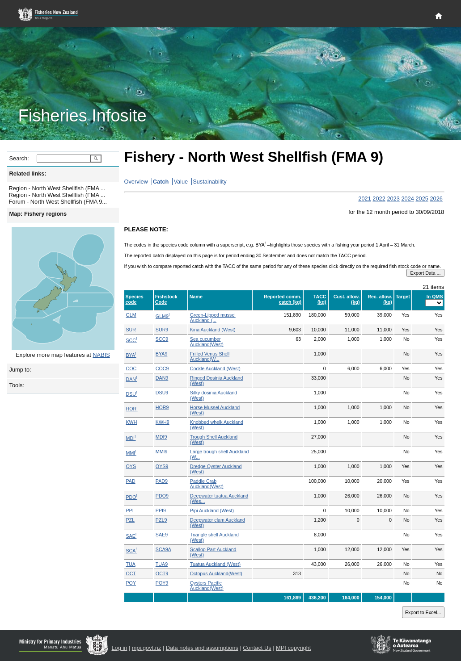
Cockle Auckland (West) (215, 368)
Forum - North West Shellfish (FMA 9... (58, 201)
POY (131, 583)
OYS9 (162, 466)
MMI (131, 453)
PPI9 (161, 510)
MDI (131, 438)
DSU (131, 394)
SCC (131, 340)
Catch (161, 181)
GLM (131, 315)
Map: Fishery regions (38, 213)
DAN (131, 379)
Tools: (16, 385)
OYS (131, 466)
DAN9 (162, 378)
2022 (378, 198)
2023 (393, 198)
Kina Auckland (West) (213, 329)
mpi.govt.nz (146, 647)
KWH (131, 422)
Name (196, 296)
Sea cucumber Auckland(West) (207, 341)
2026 (436, 198)
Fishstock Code (166, 299)
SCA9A (163, 549)
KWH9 (162, 422)
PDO (132, 497)
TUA (130, 564)
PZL (130, 520)
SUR (131, 329)
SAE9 (162, 534)
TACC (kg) (319, 299)
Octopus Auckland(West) (216, 573)
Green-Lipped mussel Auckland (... (213, 317)
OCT (131, 573)
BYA (131, 355)
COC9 (162, 368)
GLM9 (163, 316)
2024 (407, 198)
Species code (135, 299)
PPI (130, 510)
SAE (131, 536)
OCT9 (162, 573)
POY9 (162, 583)
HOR (132, 408)
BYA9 (161, 353)
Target (403, 296)
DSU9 (162, 392)
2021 (364, 198)
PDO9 (162, 495)
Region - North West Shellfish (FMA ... (57, 188)
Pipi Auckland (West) (212, 510)
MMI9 (162, 451)
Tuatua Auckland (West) (215, 564)
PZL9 (161, 520)
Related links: (28, 173)
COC (131, 368)
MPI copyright (293, 647)
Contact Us (257, 647)
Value (180, 181)
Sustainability (209, 181)
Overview (136, 181)
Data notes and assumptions (202, 647)
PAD (130, 481)
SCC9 (162, 339)
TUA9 (162, 564)
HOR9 (162, 407)
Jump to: (20, 369)
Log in (119, 647)
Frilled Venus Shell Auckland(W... (209, 356)
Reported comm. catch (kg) (282, 299)
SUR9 (162, 329)
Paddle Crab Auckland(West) (207, 483)
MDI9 (161, 436)
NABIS (101, 354)
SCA (131, 550)
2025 (421, 198)
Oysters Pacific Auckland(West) (207, 585)
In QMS (435, 296)
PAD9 (162, 481)
